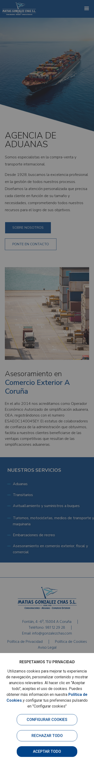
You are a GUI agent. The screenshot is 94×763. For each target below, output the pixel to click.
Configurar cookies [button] (47, 719)
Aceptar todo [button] (47, 751)
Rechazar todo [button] (47, 735)
